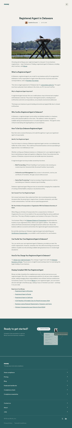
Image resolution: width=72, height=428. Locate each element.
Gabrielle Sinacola (33, 22)
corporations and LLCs (47, 85)
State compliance (9, 372)
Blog (5, 381)
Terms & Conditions (20, 423)
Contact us (7, 403)
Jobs (5, 412)
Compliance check (9, 390)
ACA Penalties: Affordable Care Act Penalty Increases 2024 (32, 300)
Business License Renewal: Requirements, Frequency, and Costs (33, 304)
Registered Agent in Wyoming (24, 291)
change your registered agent (21, 260)
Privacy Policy (8, 423)
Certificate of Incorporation (19, 233)
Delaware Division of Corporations (36, 220)
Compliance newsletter (11, 394)
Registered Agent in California (24, 297)
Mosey (25, 66)
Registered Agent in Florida (23, 294)
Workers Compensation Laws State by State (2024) (30, 307)
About (6, 407)
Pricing (6, 377)
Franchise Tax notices (32, 80)
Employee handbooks (10, 385)
